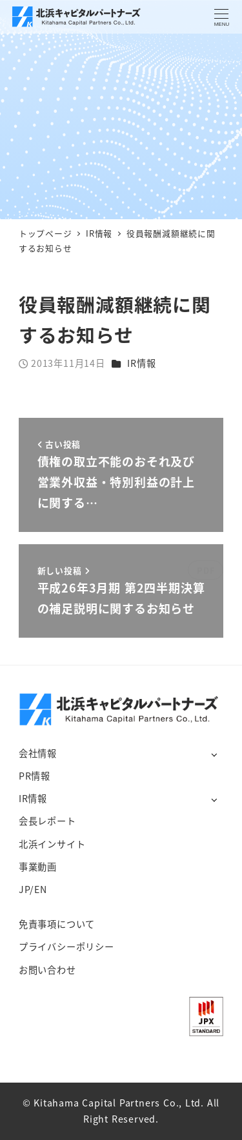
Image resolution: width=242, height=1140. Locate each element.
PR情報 (34, 775)
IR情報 (141, 363)
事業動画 (38, 866)
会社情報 (38, 753)
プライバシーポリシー (66, 946)
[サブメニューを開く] (214, 754)
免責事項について (57, 924)
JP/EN (33, 889)
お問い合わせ (47, 969)
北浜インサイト (52, 844)
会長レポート (47, 820)
